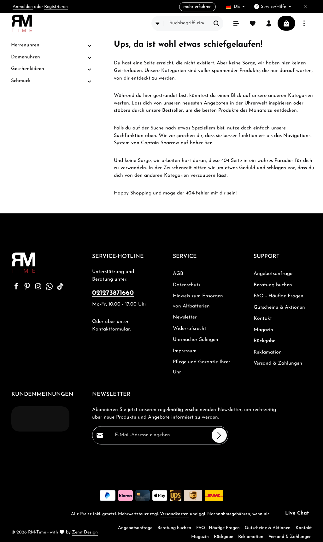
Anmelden (23, 6)
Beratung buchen (273, 285)
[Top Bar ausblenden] (305, 6)
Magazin (263, 329)
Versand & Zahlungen (278, 363)
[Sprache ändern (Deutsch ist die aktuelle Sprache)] (235, 6)
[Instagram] (39, 288)
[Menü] (235, 23)
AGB (178, 273)
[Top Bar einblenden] (304, 23)
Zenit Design (85, 532)
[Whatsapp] (50, 288)
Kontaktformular (111, 329)
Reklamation (268, 352)
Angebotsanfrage (273, 273)
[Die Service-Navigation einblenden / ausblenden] (272, 6)
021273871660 (113, 293)
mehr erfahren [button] (197, 6)
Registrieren (56, 6)
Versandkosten (174, 514)
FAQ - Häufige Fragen (278, 296)
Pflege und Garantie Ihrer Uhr (201, 367)
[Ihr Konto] (268, 23)
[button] (89, 45)
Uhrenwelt (255, 103)
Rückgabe (264, 340)
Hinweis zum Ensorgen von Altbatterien (198, 301)
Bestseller (172, 110)
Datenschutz (187, 285)
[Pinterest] (28, 288)
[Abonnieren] (219, 435)
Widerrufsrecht (189, 328)
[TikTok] (60, 288)
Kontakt (263, 318)
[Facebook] (17, 288)
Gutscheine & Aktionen (279, 307)
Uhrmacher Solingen (195, 339)
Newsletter (185, 317)
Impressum (185, 351)
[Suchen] (215, 23)
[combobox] (185, 23)
